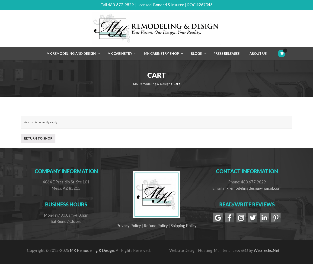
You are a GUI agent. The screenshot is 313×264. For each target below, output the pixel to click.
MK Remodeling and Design (71, 53)
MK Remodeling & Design (92, 250)
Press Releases (227, 53)
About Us (258, 53)
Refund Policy (156, 225)
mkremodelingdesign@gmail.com (252, 188)
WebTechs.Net (267, 250)
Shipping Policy (184, 225)
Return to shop (38, 138)
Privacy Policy (128, 225)
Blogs (196, 53)
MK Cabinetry (120, 53)
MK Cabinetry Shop (161, 53)
